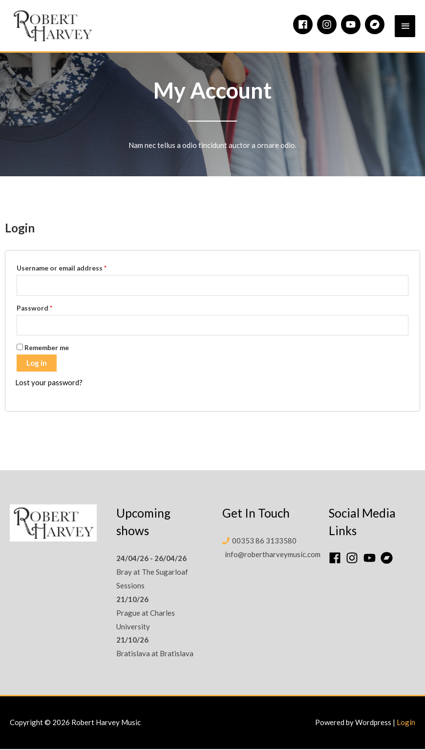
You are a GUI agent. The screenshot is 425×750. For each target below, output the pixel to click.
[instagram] (328, 25)
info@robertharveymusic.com (272, 555)
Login (406, 723)
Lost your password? (49, 383)
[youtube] (352, 25)
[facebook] (304, 25)
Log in (36, 364)
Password (34, 309)
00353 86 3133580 (264, 541)
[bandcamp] (376, 25)
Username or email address (61, 269)
